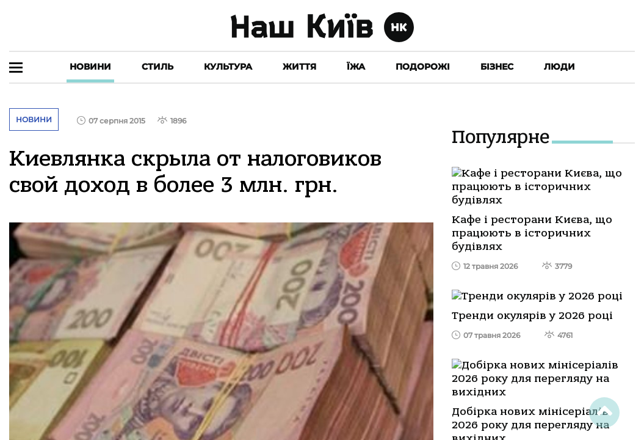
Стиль (157, 66)
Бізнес (496, 66)
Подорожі (423, 66)
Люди (559, 66)
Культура (228, 66)
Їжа (356, 66)
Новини (90, 66)
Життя (299, 66)
